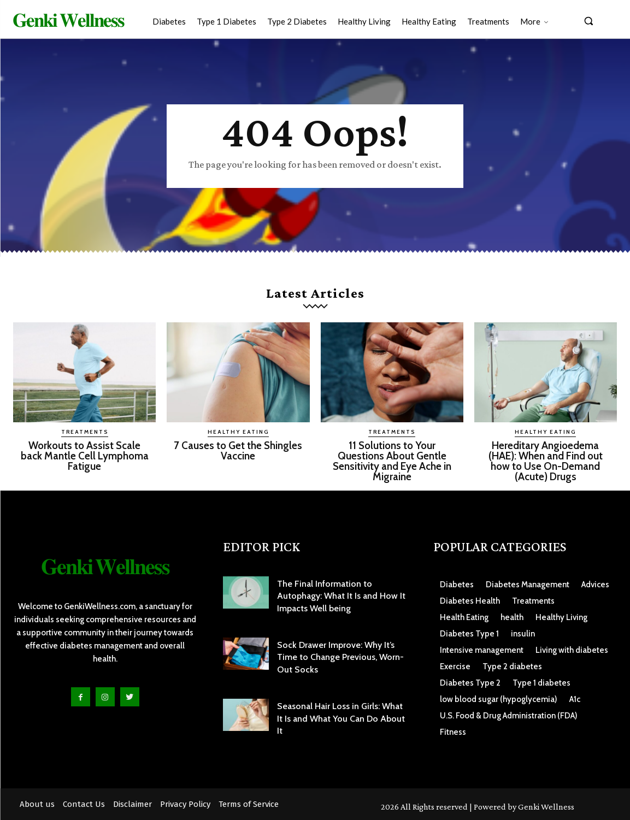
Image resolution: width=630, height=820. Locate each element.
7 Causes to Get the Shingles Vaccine (238, 450)
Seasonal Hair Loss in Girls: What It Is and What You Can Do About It (341, 718)
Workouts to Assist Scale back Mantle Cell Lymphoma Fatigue (85, 456)
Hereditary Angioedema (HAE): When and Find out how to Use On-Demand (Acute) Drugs (545, 461)
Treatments (84, 431)
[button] (588, 20)
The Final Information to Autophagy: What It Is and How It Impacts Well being (341, 596)
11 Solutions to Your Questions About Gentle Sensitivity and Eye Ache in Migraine (392, 461)
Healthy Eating (238, 431)
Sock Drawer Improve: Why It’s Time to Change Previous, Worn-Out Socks (340, 657)
